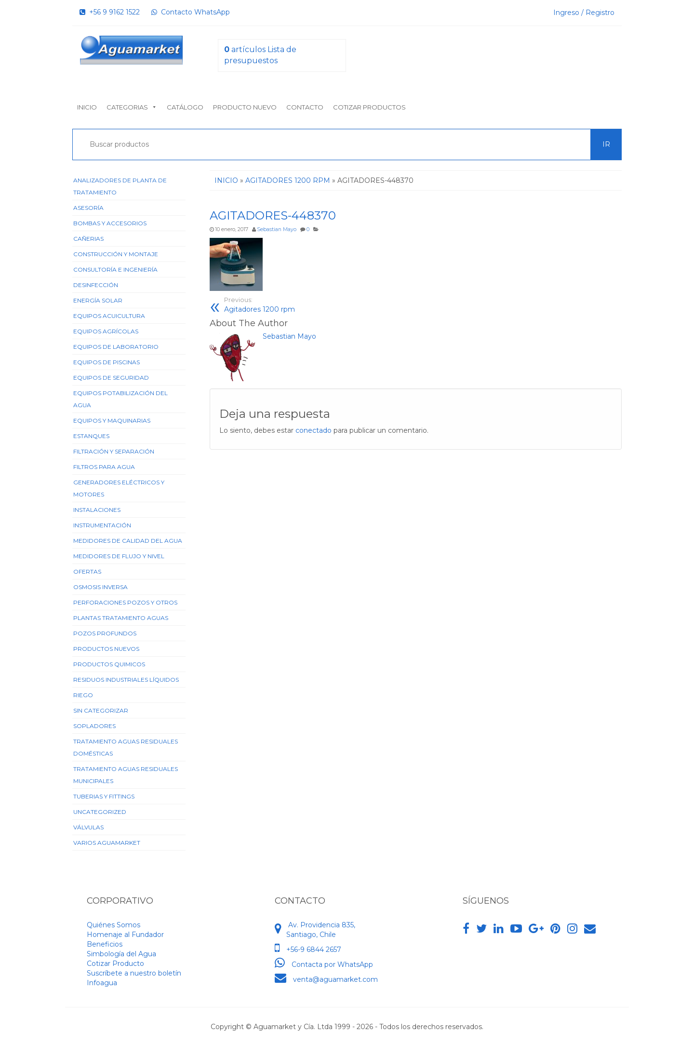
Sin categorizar (100, 710)
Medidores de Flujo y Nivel (118, 556)
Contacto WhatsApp (190, 12)
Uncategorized (99, 811)
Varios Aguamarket (106, 842)
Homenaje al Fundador (125, 934)
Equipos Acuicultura (109, 315)
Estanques (91, 436)
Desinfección (95, 285)
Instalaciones (96, 509)
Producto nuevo (245, 107)
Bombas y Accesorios (110, 223)
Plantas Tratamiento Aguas (120, 617)
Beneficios (104, 944)
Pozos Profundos (104, 633)
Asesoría (88, 207)
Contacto (304, 107)
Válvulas (88, 827)
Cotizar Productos (369, 107)
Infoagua (102, 982)
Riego (83, 695)
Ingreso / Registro (583, 12)
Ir (606, 144)
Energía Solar (97, 300)
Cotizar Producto (115, 963)
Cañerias (88, 238)
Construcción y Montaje (115, 254)
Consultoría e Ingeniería (115, 269)
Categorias (132, 107)
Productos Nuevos (106, 648)
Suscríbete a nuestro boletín (134, 973)
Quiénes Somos (113, 925)
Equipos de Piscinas (106, 362)
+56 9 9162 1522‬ (110, 12)
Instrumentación (102, 525)
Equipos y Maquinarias (111, 420)
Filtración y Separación (113, 451)
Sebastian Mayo (276, 229)
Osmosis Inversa (100, 587)
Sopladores (94, 725)
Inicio (87, 107)
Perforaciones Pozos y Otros (125, 602)
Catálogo (185, 107)
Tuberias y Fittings (103, 796)
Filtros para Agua (104, 466)
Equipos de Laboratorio (116, 346)
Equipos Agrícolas (105, 331)
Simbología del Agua (121, 954)
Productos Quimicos (109, 664)
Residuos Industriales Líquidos (126, 679)
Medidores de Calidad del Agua (127, 540)
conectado (313, 430)
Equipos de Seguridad (111, 377)
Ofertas (87, 571)
